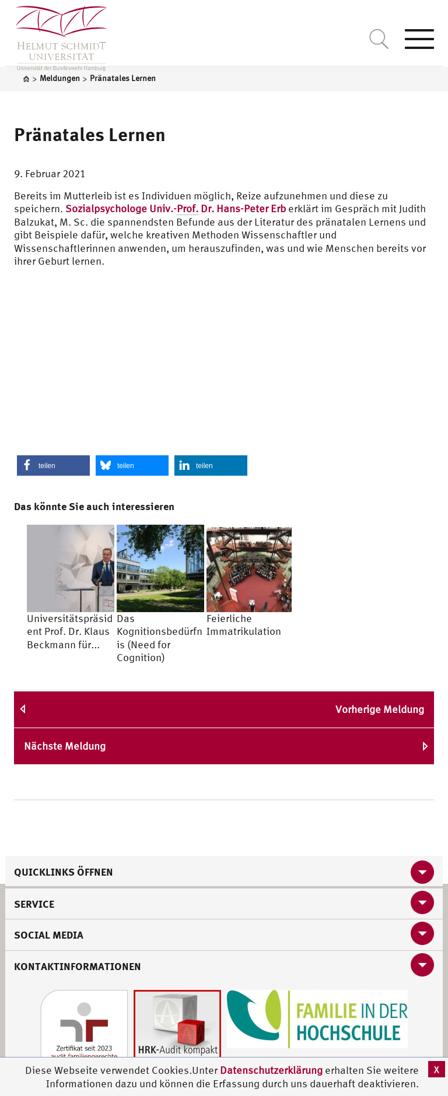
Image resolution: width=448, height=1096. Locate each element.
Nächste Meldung (65, 746)
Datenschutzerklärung (271, 1070)
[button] (53, 465)
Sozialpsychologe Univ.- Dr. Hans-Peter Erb (175, 208)
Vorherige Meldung (379, 709)
